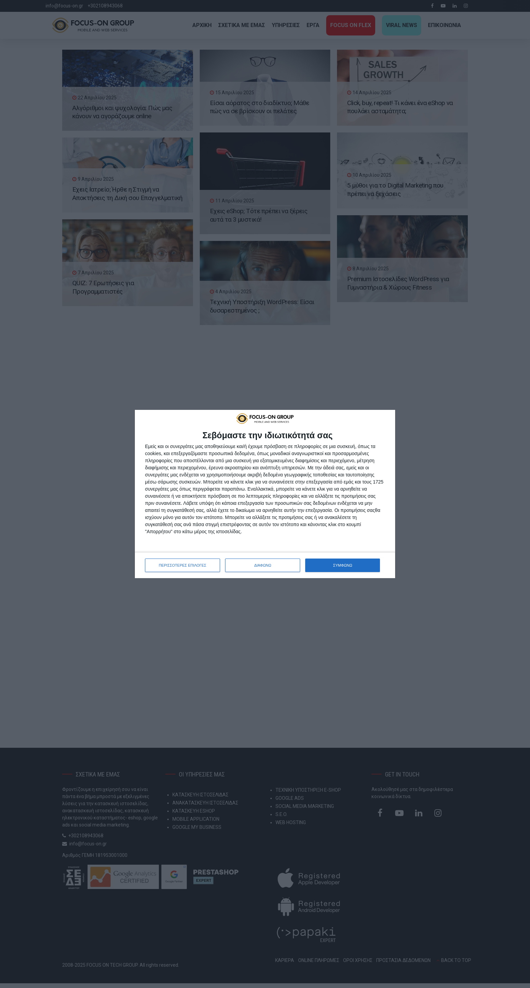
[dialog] (265, 494)
